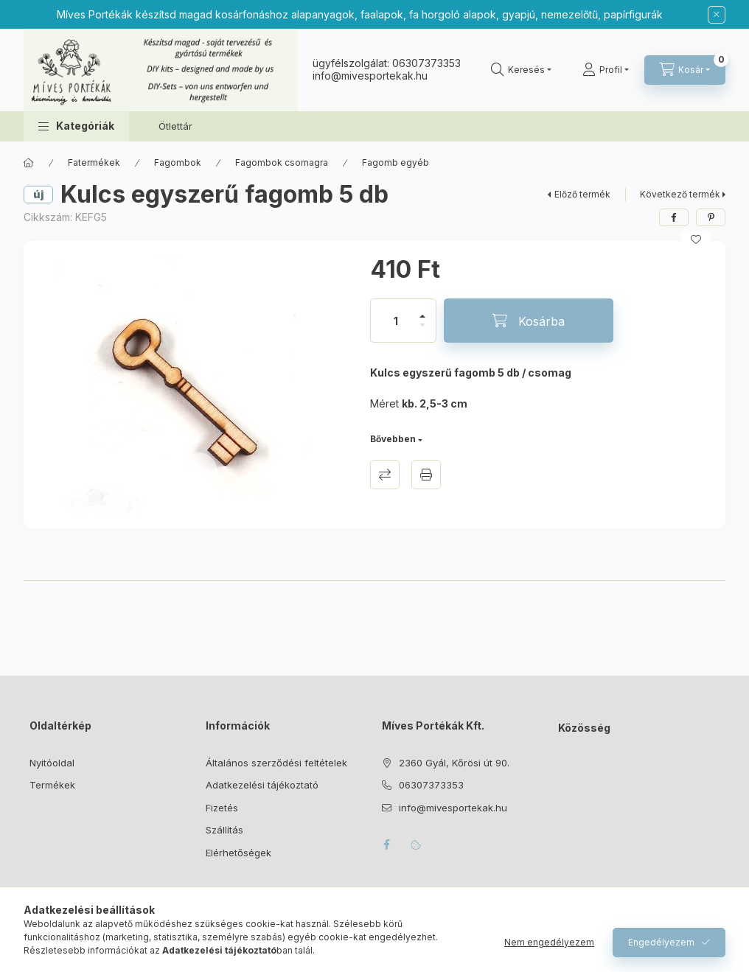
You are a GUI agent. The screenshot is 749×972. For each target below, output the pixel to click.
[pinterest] (710, 217)
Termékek (52, 785)
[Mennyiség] (396, 320)
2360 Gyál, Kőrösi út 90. (454, 763)
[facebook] (674, 217)
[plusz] (422, 310)
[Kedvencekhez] (696, 239)
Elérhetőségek (238, 853)
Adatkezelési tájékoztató (262, 785)
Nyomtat (426, 474)
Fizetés (222, 808)
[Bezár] (716, 15)
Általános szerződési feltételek (276, 763)
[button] (76, 126)
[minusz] (422, 331)
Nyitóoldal (51, 763)
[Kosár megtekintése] (684, 70)
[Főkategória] (29, 162)
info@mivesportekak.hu (453, 808)
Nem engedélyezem (549, 942)
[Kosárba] (528, 320)
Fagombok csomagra (281, 162)
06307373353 (426, 63)
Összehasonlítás (385, 474)
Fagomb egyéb (395, 162)
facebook (386, 844)
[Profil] (605, 70)
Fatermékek (94, 162)
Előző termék (582, 194)
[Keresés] (521, 70)
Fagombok (177, 162)
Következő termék (680, 194)
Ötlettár (175, 126)
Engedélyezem (661, 942)
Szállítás (224, 830)
